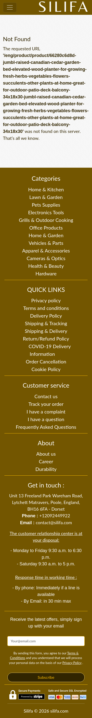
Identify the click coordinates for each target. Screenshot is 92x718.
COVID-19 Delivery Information (49, 350)
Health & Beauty (46, 266)
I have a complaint (45, 411)
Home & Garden (45, 235)
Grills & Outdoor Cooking (46, 220)
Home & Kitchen (46, 189)
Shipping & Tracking (46, 323)
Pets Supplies (46, 205)
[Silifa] (63, 7)
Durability (45, 469)
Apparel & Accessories (46, 250)
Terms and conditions (46, 308)
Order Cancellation (46, 361)
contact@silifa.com (54, 522)
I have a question (46, 419)
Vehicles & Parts (46, 243)
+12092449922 (54, 515)
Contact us (45, 396)
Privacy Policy (71, 663)
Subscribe (46, 677)
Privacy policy (46, 300)
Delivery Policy (46, 316)
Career (46, 461)
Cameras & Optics (46, 258)
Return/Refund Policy (46, 338)
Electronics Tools (46, 212)
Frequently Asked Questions (46, 427)
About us (46, 454)
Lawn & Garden (46, 197)
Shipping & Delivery (46, 331)
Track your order (46, 404)
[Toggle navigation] (10, 7)
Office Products (46, 228)
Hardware (46, 273)
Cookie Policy (46, 369)
